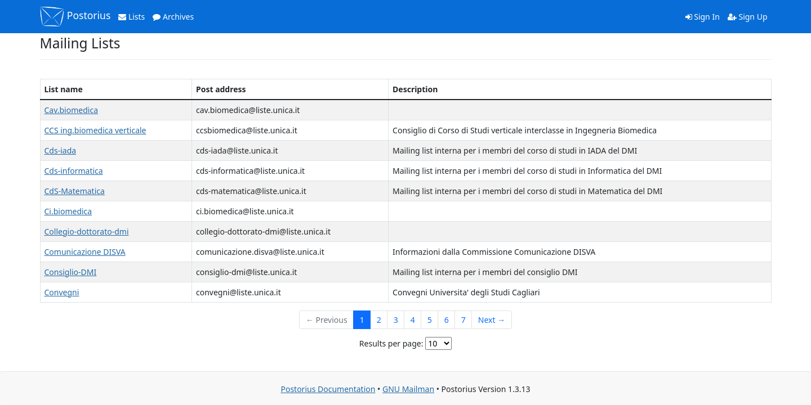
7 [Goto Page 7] (463, 319)
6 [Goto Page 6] (446, 319)
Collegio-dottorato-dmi (86, 231)
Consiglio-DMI (70, 272)
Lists (131, 16)
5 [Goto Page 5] (429, 319)
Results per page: (391, 343)
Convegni (61, 292)
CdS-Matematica (74, 191)
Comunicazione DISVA (85, 251)
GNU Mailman (408, 389)
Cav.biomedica (71, 110)
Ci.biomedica (68, 211)
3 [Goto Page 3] (396, 319)
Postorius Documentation (327, 389)
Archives (173, 16)
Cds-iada (60, 150)
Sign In (702, 16)
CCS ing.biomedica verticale (95, 130)
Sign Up (748, 16)
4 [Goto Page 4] (413, 319)
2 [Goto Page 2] (379, 319)
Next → (491, 319)
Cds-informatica (73, 170)
